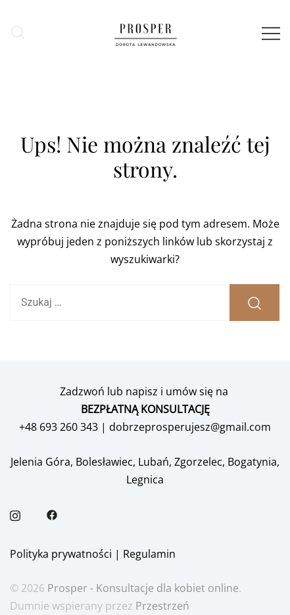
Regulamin (149, 554)
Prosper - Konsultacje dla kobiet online (143, 588)
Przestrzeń (162, 606)
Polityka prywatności (61, 554)
